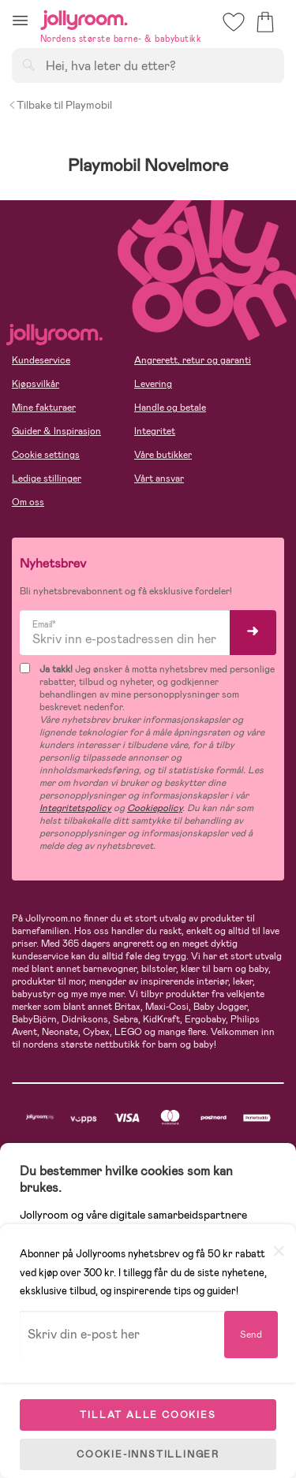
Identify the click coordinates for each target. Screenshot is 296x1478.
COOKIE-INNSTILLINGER (148, 1454)
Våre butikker (163, 455)
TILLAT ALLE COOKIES (147, 1415)
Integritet (154, 431)
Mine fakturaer (44, 407)
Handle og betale (170, 407)
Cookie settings (46, 455)
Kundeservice (41, 360)
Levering (153, 384)
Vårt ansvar (159, 478)
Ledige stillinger (46, 478)
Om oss (28, 502)
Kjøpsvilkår (35, 384)
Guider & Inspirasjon (56, 431)
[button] (20, 20)
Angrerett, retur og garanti (192, 360)
